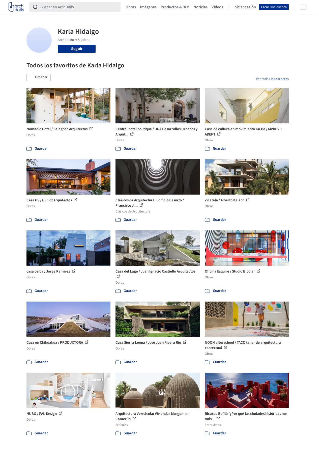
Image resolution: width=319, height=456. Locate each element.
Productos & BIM (175, 7)
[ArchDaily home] (16, 7)
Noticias (200, 7)
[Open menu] (303, 7)
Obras (131, 7)
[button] (38, 77)
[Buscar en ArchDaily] (79, 7)
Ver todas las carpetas (272, 79)
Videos (217, 7)
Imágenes (148, 7)
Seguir (76, 48)
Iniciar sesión (245, 7)
